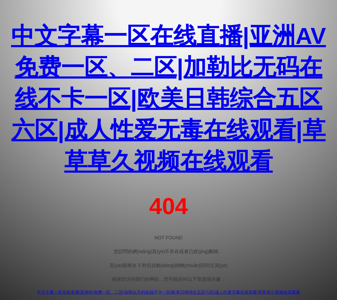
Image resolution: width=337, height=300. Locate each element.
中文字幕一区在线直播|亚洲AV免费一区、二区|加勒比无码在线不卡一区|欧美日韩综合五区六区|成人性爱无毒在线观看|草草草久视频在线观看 (168, 98)
